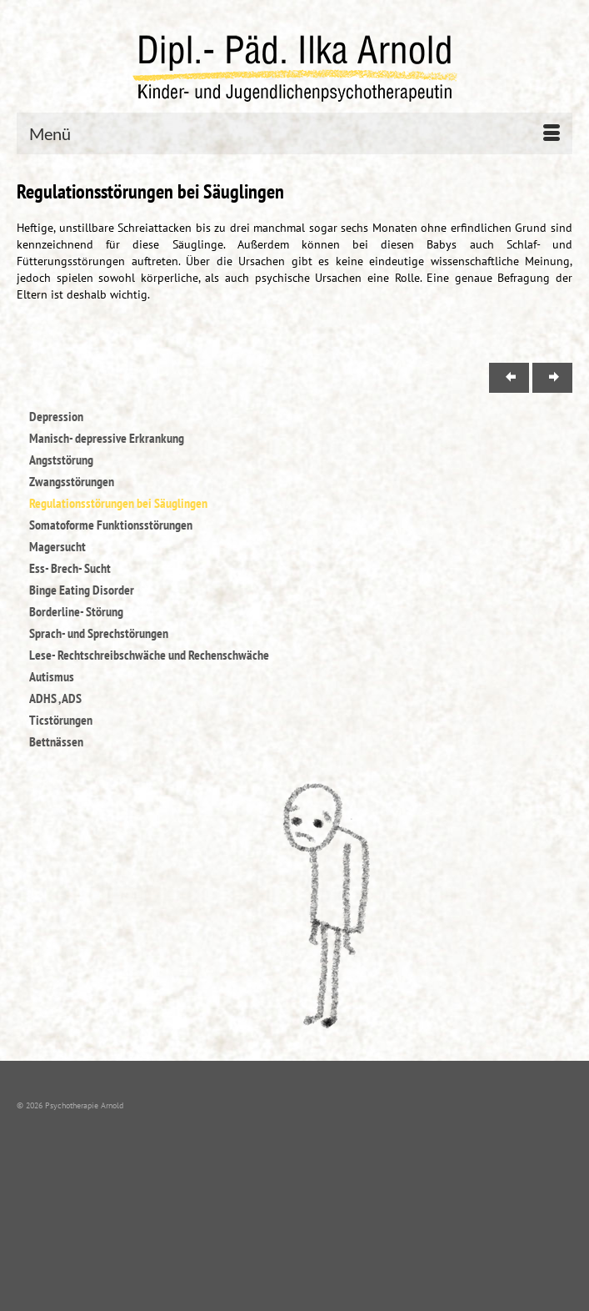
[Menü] (294, 133)
